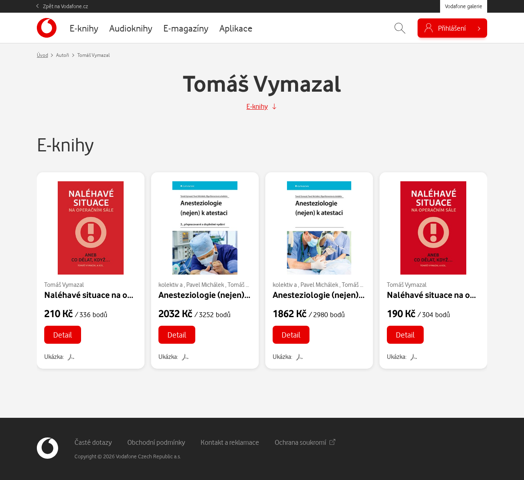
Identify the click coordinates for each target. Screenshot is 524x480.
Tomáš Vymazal (64, 284)
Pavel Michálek (205, 284)
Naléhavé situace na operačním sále (112, 294)
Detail (62, 334)
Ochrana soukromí (305, 442)
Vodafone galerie (463, 6)
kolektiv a (170, 284)
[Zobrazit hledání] (400, 28)
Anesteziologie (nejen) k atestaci (220, 294)
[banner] (46, 28)
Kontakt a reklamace (230, 442)
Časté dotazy (93, 442)
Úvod (42, 55)
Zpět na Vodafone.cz (65, 6)
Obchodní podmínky (156, 442)
